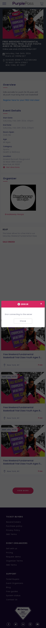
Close (23, 321)
